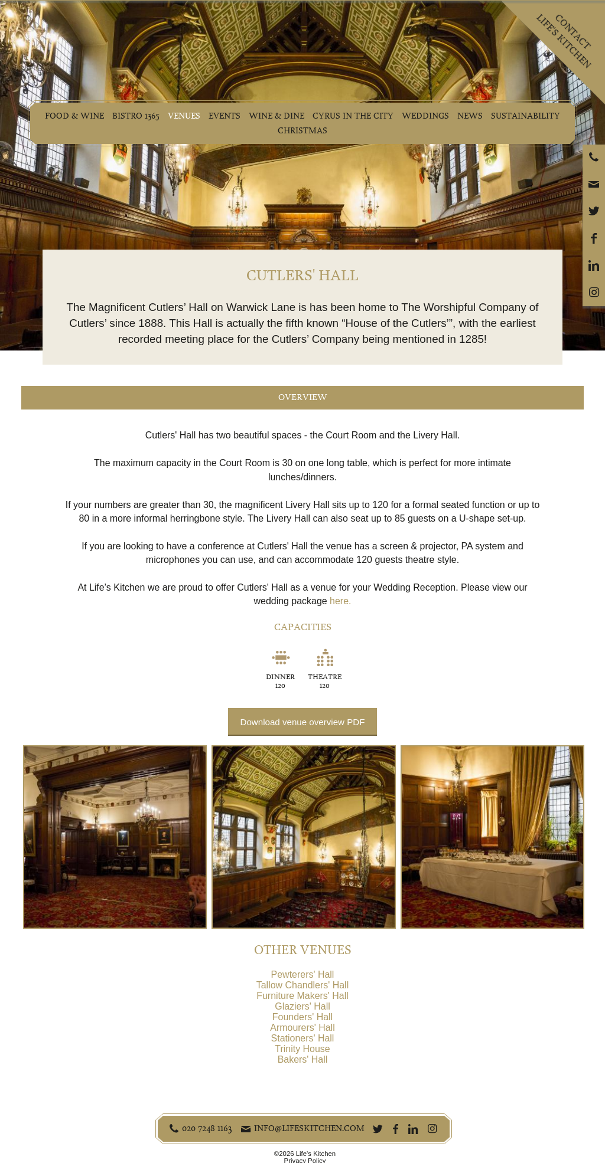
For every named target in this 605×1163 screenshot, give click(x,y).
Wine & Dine (277, 116)
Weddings (427, 116)
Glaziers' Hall (302, 1006)
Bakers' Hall (303, 1059)
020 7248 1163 (206, 1128)
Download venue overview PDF (302, 722)
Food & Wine (72, 116)
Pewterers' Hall (302, 974)
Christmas (302, 130)
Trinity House (302, 1049)
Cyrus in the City (354, 116)
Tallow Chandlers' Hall (302, 985)
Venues (182, 116)
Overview (302, 397)
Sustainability (528, 116)
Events (223, 116)
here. (340, 601)
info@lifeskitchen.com (310, 1128)
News (473, 116)
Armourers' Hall (302, 1028)
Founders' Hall (302, 1017)
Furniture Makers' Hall (302, 996)
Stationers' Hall (302, 1038)
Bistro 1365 (133, 116)
